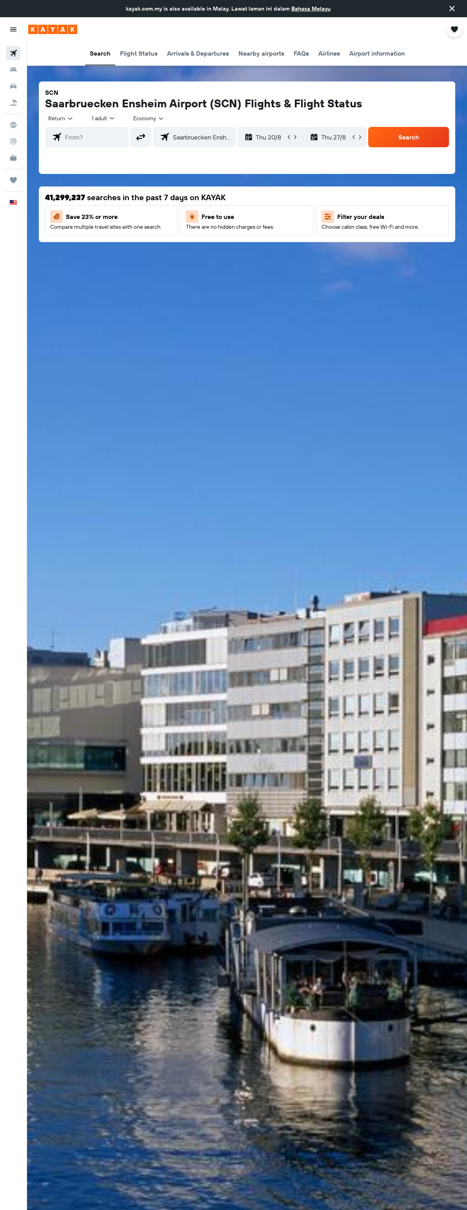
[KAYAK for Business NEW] (13, 158)
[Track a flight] (13, 141)
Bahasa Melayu (311, 8)
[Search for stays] (13, 70)
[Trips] (13, 180)
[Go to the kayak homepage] (52, 29)
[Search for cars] (13, 86)
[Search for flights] (13, 53)
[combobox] (149, 118)
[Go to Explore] (13, 125)
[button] (452, 8)
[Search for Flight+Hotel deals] (13, 102)
